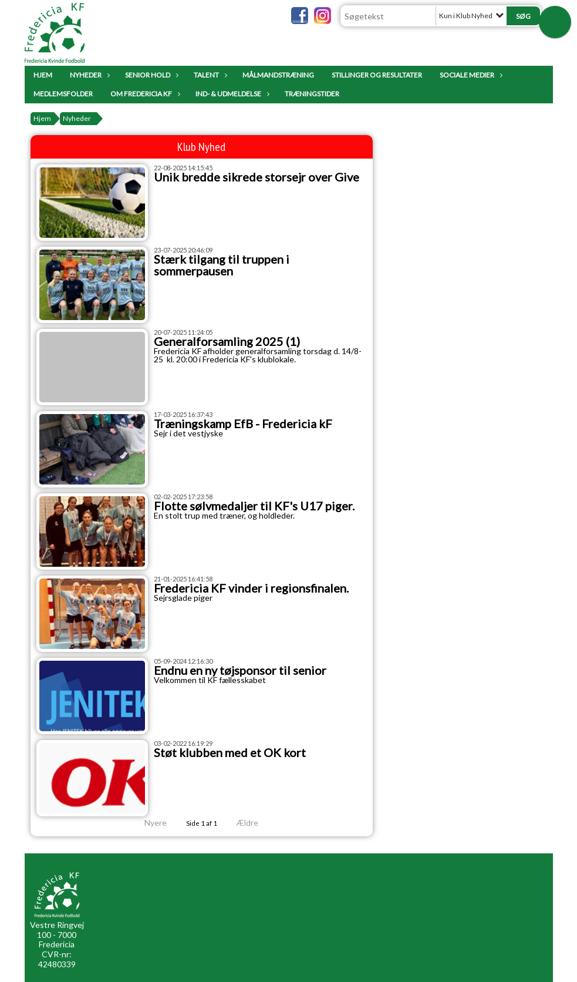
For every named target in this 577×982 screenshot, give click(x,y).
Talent (209, 74)
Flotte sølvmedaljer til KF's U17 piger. (254, 506)
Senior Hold (150, 74)
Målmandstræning (278, 74)
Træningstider (312, 93)
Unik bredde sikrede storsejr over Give (256, 177)
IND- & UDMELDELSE (231, 93)
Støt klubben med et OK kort (230, 752)
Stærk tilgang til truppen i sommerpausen (221, 265)
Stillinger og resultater (377, 74)
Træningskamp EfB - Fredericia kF (243, 423)
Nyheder (88, 74)
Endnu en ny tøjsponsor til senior (240, 670)
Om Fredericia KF (144, 93)
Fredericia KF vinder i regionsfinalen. (251, 588)
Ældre (255, 823)
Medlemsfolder (63, 93)
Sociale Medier (470, 74)
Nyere (148, 823)
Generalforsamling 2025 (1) (227, 341)
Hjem (42, 74)
